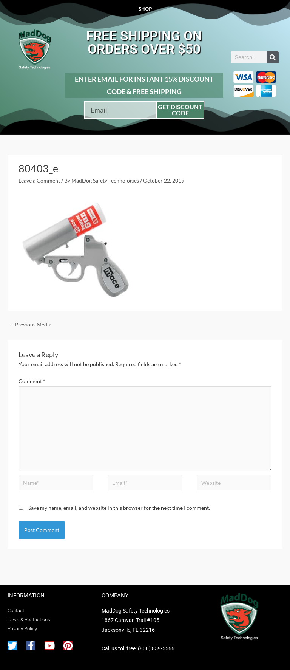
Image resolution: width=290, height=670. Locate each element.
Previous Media (29, 324)
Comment (32, 381)
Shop (145, 9)
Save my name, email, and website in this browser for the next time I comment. (119, 507)
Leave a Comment (39, 180)
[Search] (273, 57)
